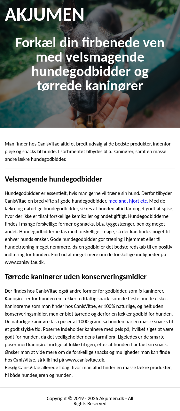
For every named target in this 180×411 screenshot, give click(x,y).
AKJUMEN (44, 14)
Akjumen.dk (111, 398)
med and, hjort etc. (128, 201)
